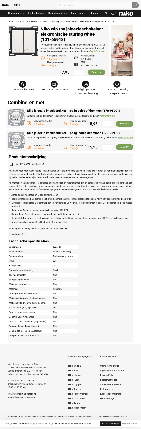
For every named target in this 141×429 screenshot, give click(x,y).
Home (18, 21)
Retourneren (106, 389)
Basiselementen (56, 13)
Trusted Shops (102, 416)
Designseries (15, 13)
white (45, 21)
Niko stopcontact (77, 408)
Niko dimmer (74, 403)
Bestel (96, 72)
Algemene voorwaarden (112, 370)
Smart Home (77, 13)
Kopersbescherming (110, 394)
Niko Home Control (78, 394)
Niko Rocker (74, 389)
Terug (10, 21)
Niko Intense (74, 375)
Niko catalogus (108, 398)
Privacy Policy (107, 375)
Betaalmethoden (108, 380)
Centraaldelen (35, 13)
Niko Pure (73, 370)
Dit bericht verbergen (110, 423)
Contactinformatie (109, 366)
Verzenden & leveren (111, 384)
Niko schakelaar (76, 398)
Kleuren (94, 13)
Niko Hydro (74, 380)
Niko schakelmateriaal (118, 416)
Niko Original (74, 366)
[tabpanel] (23, 41)
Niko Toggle (74, 384)
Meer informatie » (97, 51)
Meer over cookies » (130, 423)
